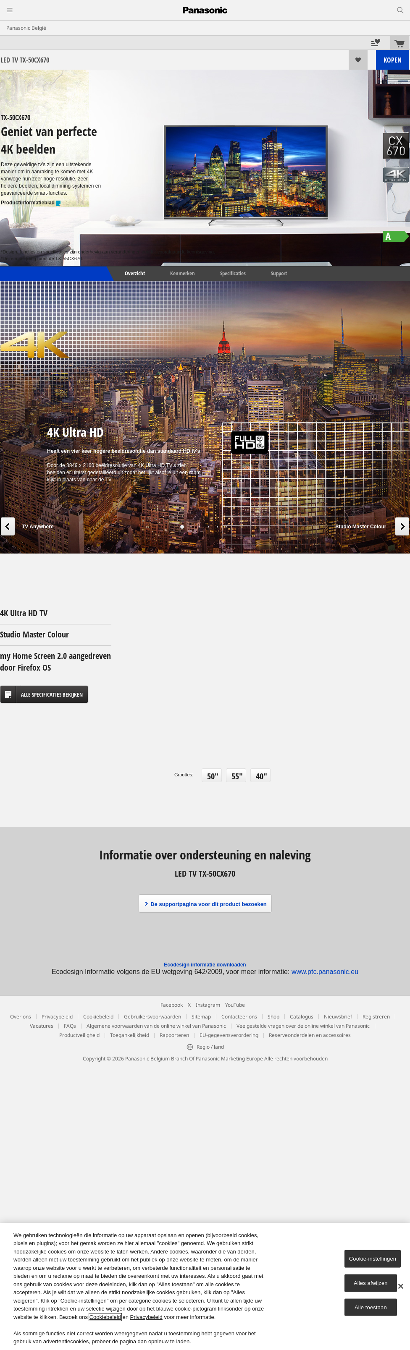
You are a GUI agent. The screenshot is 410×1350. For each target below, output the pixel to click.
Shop (273, 1016)
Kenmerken (182, 273)
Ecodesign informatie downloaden (205, 965)
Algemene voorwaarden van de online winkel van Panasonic (156, 1025)
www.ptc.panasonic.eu (325, 971)
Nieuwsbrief (338, 1016)
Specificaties (233, 273)
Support (279, 273)
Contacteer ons (239, 1016)
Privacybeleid (57, 1016)
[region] (205, 1286)
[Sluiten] (401, 1286)
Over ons (20, 1016)
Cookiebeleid (98, 1016)
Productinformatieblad (31, 203)
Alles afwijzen (371, 1283)
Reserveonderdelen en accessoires (310, 1035)
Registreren (376, 1016)
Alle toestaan (371, 1307)
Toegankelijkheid (129, 1035)
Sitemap (201, 1016)
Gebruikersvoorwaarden (152, 1016)
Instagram (208, 1004)
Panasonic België (26, 27)
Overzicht (134, 273)
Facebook (171, 1004)
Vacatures (41, 1025)
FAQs (70, 1025)
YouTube (235, 1004)
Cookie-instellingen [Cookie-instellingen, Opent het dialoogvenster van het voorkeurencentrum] (372, 1259)
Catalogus (301, 1016)
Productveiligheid (79, 1035)
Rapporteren (174, 1035)
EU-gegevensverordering (229, 1035)
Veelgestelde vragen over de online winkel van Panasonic (303, 1025)
